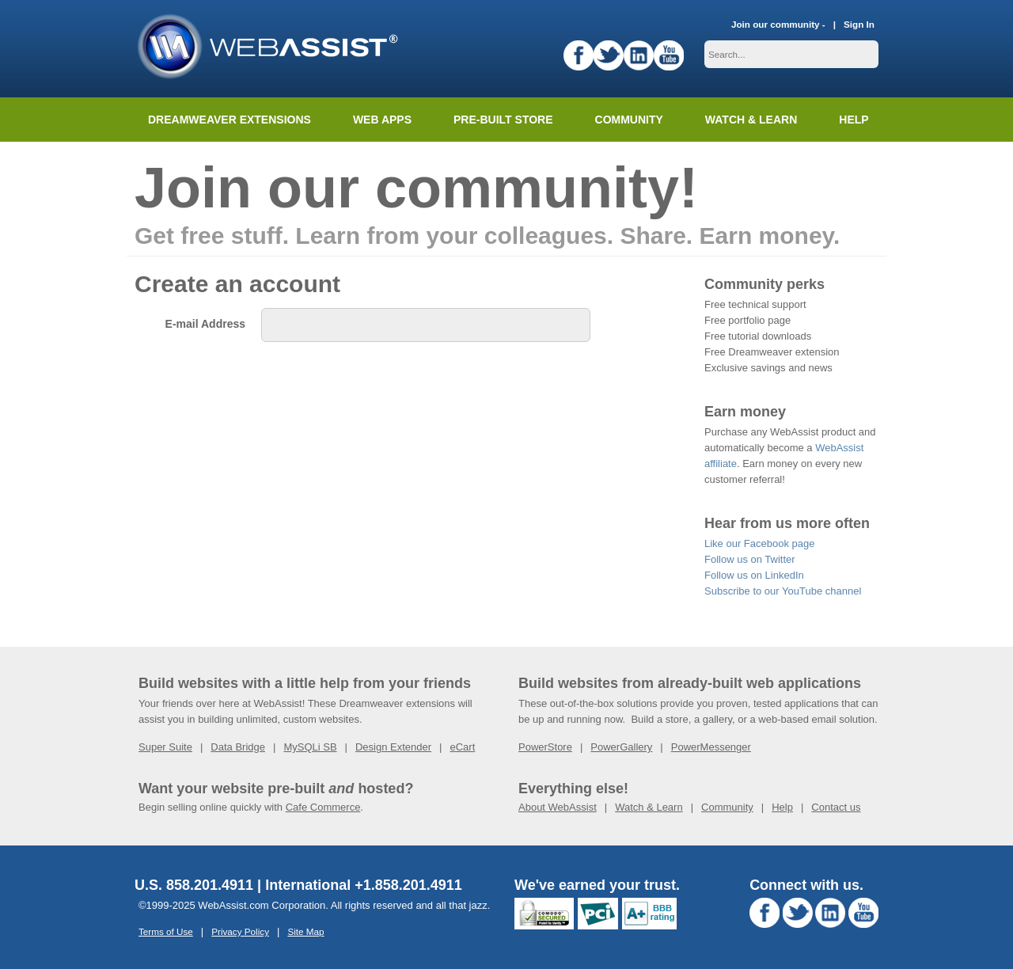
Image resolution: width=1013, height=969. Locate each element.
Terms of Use (165, 931)
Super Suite (165, 747)
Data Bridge (238, 747)
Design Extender (393, 747)
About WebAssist (557, 807)
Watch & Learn (751, 119)
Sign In (859, 24)
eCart (462, 747)
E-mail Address (205, 323)
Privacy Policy (240, 931)
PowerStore (545, 747)
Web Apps (382, 119)
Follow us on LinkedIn (754, 575)
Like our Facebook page (759, 543)
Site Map (305, 931)
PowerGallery (621, 747)
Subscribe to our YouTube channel (782, 591)
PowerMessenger (711, 747)
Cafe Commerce (323, 807)
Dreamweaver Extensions (229, 119)
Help (782, 807)
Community (629, 119)
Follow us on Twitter (749, 559)
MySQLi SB (309, 747)
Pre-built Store (503, 119)
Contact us (835, 807)
